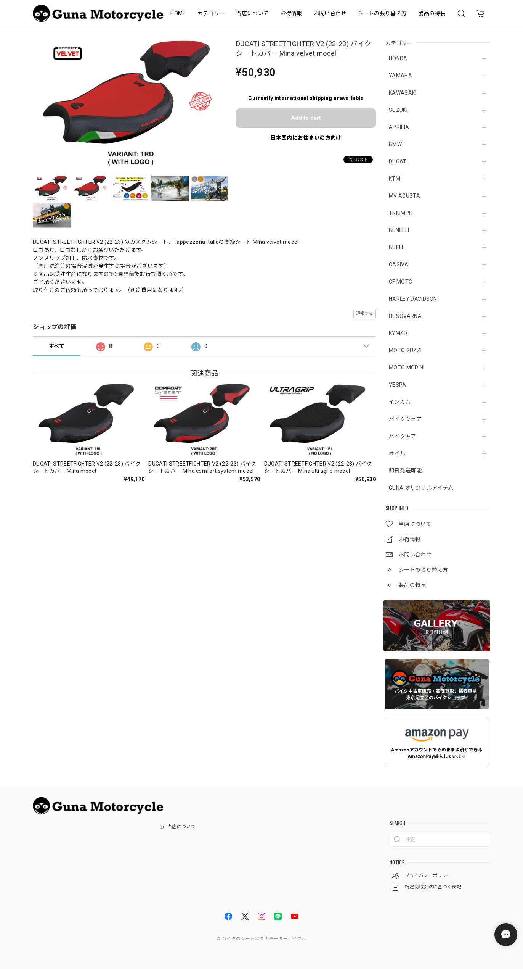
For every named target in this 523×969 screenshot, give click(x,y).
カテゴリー (211, 13)
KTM (394, 179)
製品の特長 (432, 13)
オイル (397, 453)
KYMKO (398, 333)
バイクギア (402, 436)
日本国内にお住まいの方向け (305, 138)
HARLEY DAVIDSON (413, 299)
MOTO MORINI (407, 367)
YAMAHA (400, 76)
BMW (395, 144)
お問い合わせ (330, 13)
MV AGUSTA (404, 196)
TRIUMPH (400, 213)
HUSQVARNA (405, 316)
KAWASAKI (403, 93)
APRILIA (399, 127)
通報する (364, 313)
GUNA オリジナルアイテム (421, 488)
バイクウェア (405, 419)
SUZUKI (398, 110)
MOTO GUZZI (405, 350)
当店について (252, 13)
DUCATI (398, 161)
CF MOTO (400, 282)
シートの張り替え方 (382, 13)
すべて (56, 346)
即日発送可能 (405, 471)
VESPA (397, 385)
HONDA (398, 58)
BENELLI (399, 230)
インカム (400, 402)
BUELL (397, 247)
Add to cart (306, 117)
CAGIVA (398, 264)
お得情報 (291, 13)
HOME (178, 13)
